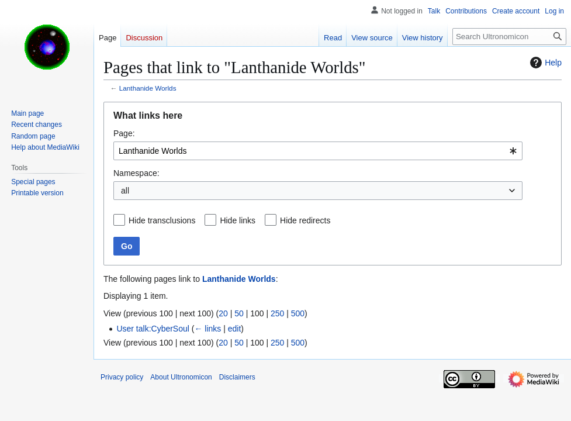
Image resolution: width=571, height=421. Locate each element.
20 (223, 313)
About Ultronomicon (181, 377)
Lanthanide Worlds (148, 88)
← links (207, 328)
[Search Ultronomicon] (509, 36)
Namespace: (136, 173)
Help (544, 62)
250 (277, 313)
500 (297, 313)
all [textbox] (125, 190)
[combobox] (317, 151)
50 (239, 313)
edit (234, 328)
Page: (124, 133)
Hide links (237, 220)
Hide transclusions (162, 220)
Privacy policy (122, 377)
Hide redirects (305, 220)
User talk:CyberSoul (152, 328)
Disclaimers (237, 377)
